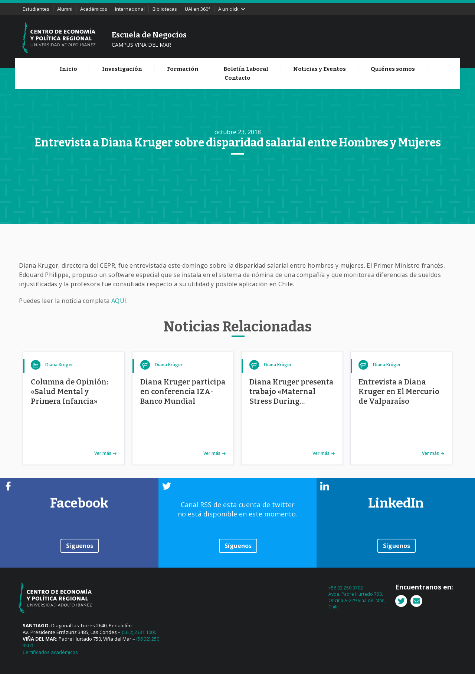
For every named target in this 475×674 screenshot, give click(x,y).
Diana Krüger (59, 364)
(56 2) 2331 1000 (139, 632)
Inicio (68, 69)
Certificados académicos (50, 652)
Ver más (102, 453)
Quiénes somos (393, 69)
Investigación (122, 69)
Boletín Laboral (245, 69)
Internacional (130, 9)
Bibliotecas (165, 9)
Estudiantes (36, 9)
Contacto (237, 78)
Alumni (64, 9)
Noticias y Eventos (319, 69)
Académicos (93, 9)
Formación (183, 69)
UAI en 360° (197, 9)
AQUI (119, 301)
